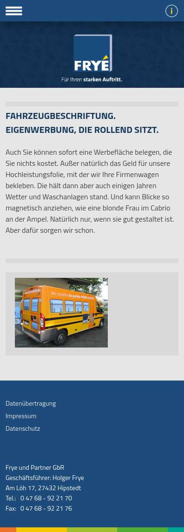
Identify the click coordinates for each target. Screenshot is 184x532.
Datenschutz (23, 428)
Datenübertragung (31, 403)
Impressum (21, 415)
